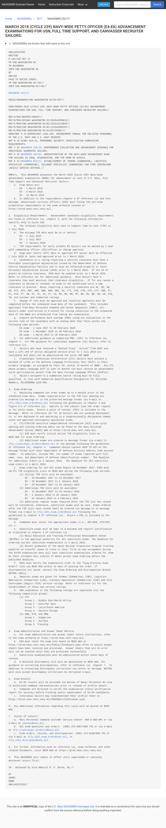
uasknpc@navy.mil (33, 723)
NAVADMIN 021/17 (31, 161)
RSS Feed (104, 4)
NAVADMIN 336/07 (31, 154)
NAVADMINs (24, 18)
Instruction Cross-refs (61, 4)
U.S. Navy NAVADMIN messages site (73, 806)
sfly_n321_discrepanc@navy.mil (28, 740)
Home (41, 4)
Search (157, 4)
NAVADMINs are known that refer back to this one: (39, 44)
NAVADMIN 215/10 (31, 147)
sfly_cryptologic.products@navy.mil (32, 444)
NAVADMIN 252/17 (19, 93)
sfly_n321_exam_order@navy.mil (28, 403)
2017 (39, 18)
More (81, 4)
